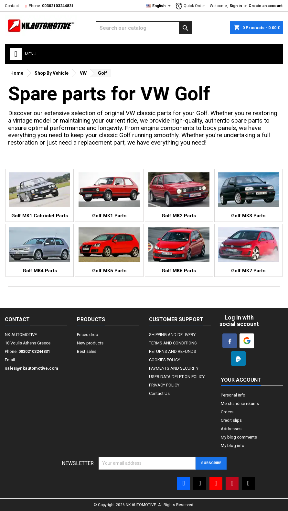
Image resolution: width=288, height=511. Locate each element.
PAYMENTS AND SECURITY (173, 368)
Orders (227, 411)
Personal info (233, 395)
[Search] (144, 27)
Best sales (86, 351)
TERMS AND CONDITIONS (173, 343)
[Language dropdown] (159, 5)
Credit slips (231, 420)
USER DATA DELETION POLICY (177, 376)
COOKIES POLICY (164, 359)
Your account (241, 380)
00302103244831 (58, 6)
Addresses (231, 428)
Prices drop (87, 334)
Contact (12, 6)
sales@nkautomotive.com (31, 368)
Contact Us (159, 393)
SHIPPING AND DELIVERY (172, 334)
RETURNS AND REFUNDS (172, 351)
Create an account (266, 6)
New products (90, 343)
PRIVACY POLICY (164, 385)
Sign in (235, 6)
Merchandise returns (240, 403)
